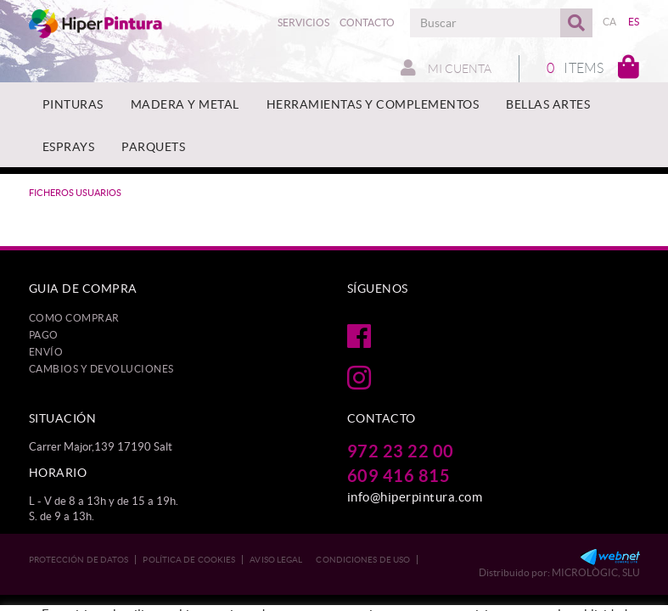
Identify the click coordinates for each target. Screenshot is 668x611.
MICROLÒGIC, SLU (596, 572)
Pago (44, 334)
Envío (46, 351)
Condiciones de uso (363, 559)
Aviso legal (276, 559)
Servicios (303, 22)
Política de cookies (189, 559)
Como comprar (74, 317)
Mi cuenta (446, 67)
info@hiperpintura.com (415, 497)
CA (610, 21)
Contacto (367, 22)
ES (634, 21)
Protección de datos (79, 559)
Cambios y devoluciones (101, 368)
